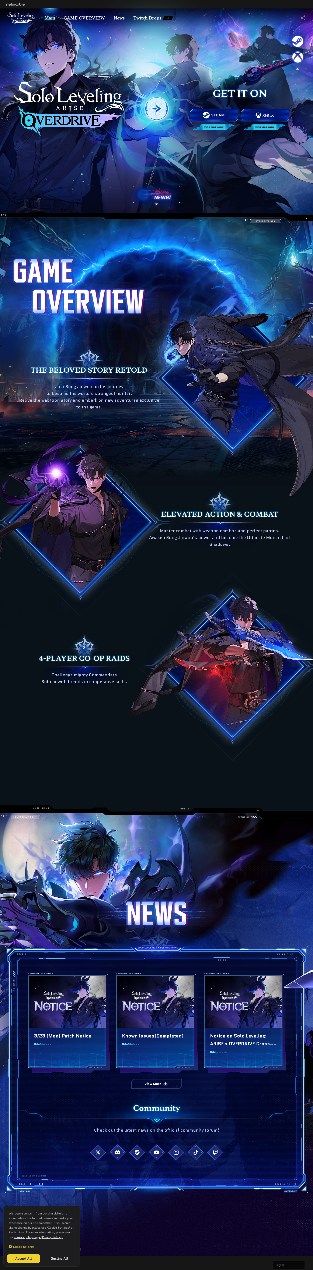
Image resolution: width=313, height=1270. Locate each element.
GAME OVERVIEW (84, 18)
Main (50, 18)
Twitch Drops (153, 18)
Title (21, 18)
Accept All (23, 1258)
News (119, 18)
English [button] (280, 1265)
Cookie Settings (23, 1247)
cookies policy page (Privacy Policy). (38, 1237)
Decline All (59, 1258)
